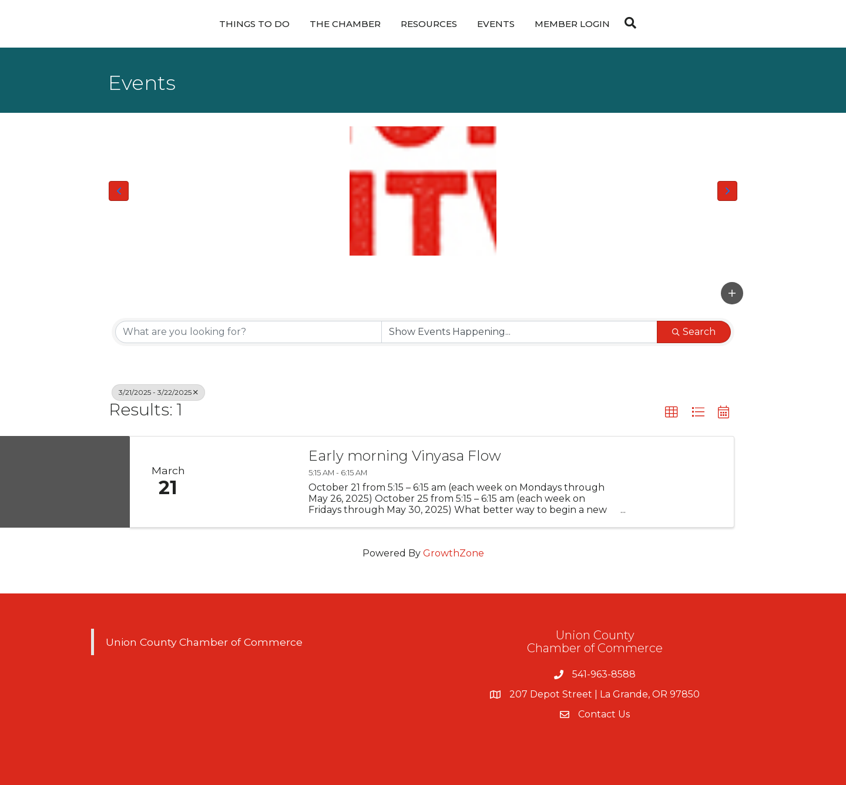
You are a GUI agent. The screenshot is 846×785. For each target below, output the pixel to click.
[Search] (627, 22)
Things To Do (254, 23)
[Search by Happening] (519, 332)
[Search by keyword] (248, 332)
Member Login (572, 23)
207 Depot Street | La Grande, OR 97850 (604, 694)
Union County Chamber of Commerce (204, 642)
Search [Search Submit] (694, 331)
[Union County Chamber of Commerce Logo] (423, 191)
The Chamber (345, 23)
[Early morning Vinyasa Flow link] (251, 482)
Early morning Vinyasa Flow (404, 456)
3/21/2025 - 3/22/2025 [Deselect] (158, 392)
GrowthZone (453, 553)
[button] (119, 191)
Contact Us (604, 714)
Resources (429, 23)
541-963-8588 (604, 674)
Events (496, 23)
